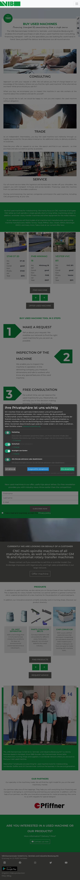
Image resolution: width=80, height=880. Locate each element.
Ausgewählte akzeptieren (38, 469)
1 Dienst (15, 447)
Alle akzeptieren (67, 469)
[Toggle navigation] (77, 3)
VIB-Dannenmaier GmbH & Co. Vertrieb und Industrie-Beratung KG (52, 473)
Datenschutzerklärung (31, 426)
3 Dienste (16, 440)
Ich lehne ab (10, 469)
